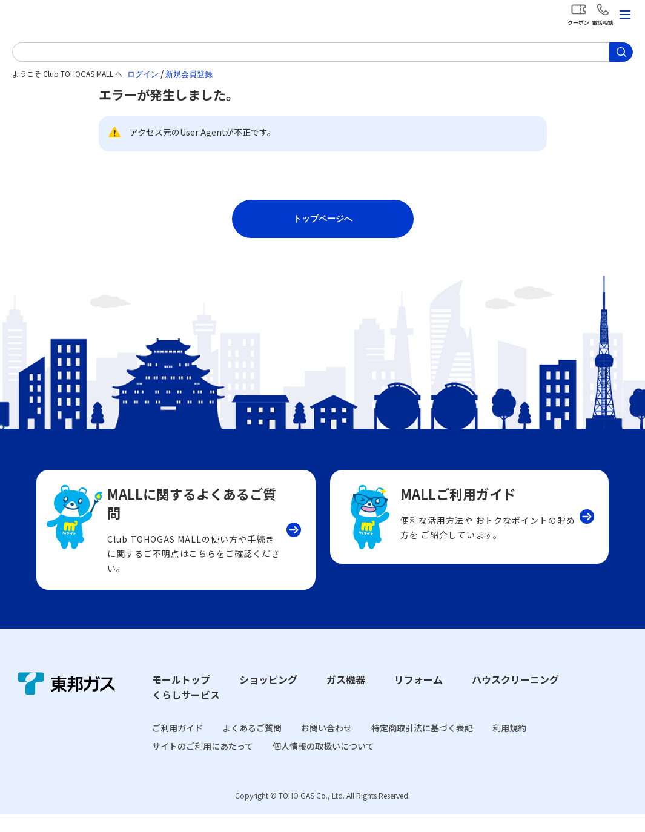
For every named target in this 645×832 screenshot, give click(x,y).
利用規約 (509, 745)
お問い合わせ (326, 745)
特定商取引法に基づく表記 (422, 745)
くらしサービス (186, 712)
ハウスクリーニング (515, 697)
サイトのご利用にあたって (202, 764)
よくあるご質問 (252, 745)
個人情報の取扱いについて (323, 764)
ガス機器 (345, 697)
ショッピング (268, 697)
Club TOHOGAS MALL (72, 17)
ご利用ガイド (177, 745)
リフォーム (418, 697)
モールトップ (181, 697)
